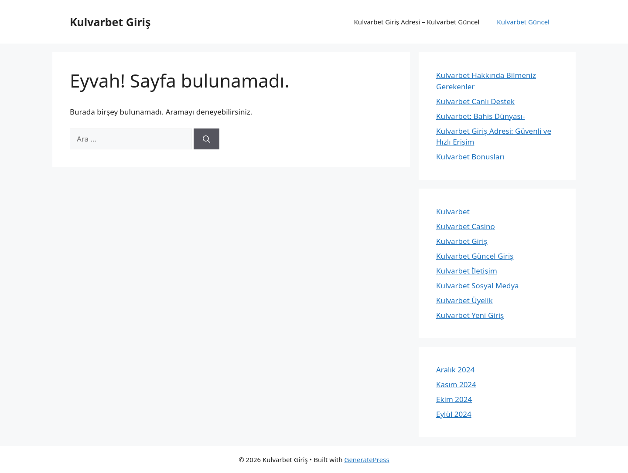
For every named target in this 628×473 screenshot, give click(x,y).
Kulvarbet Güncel (523, 21)
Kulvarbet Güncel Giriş (474, 256)
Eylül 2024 (453, 414)
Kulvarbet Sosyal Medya (477, 285)
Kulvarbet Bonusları (470, 157)
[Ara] (206, 138)
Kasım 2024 (456, 384)
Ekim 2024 (454, 399)
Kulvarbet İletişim (466, 271)
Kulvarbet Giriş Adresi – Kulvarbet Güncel (417, 21)
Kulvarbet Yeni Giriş (470, 315)
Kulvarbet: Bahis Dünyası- (480, 116)
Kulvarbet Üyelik (464, 300)
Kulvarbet (453, 211)
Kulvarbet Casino (465, 226)
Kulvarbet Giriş (110, 21)
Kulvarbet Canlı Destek (475, 101)
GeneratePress (366, 459)
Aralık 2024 (455, 370)
